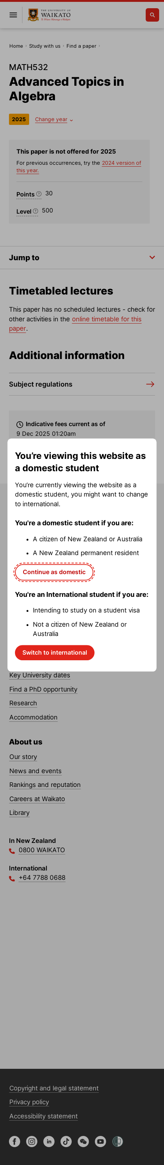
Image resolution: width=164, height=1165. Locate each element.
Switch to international (54, 652)
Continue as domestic (54, 572)
